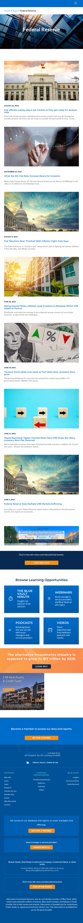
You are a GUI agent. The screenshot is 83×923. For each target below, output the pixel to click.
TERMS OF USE (52, 763)
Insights (76, 777)
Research (7, 787)
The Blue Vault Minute (41, 780)
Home (7, 10)
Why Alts (7, 777)
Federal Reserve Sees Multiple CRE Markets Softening (33, 504)
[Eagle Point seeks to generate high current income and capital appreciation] (41, 545)
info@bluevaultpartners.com (36, 753)
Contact (7, 805)
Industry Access (10, 791)
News (6, 784)
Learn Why (41, 666)
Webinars (41, 783)
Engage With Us (41, 847)
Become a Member (41, 738)
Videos (41, 790)
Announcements (72, 781)
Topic (15, 10)
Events (6, 798)
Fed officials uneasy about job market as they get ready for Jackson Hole (40, 111)
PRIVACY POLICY (39, 763)
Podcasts (41, 786)
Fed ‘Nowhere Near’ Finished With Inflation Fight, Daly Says (36, 241)
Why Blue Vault (10, 801)
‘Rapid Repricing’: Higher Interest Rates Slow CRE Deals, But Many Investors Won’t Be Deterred (39, 439)
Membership (9, 794)
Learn (6, 781)
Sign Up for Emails (42, 887)
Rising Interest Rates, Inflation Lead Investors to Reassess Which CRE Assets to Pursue (41, 307)
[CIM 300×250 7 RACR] (22, 710)
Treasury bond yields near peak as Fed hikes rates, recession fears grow (39, 373)
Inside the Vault (73, 784)
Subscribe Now (41, 563)
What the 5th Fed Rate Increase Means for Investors (32, 176)
